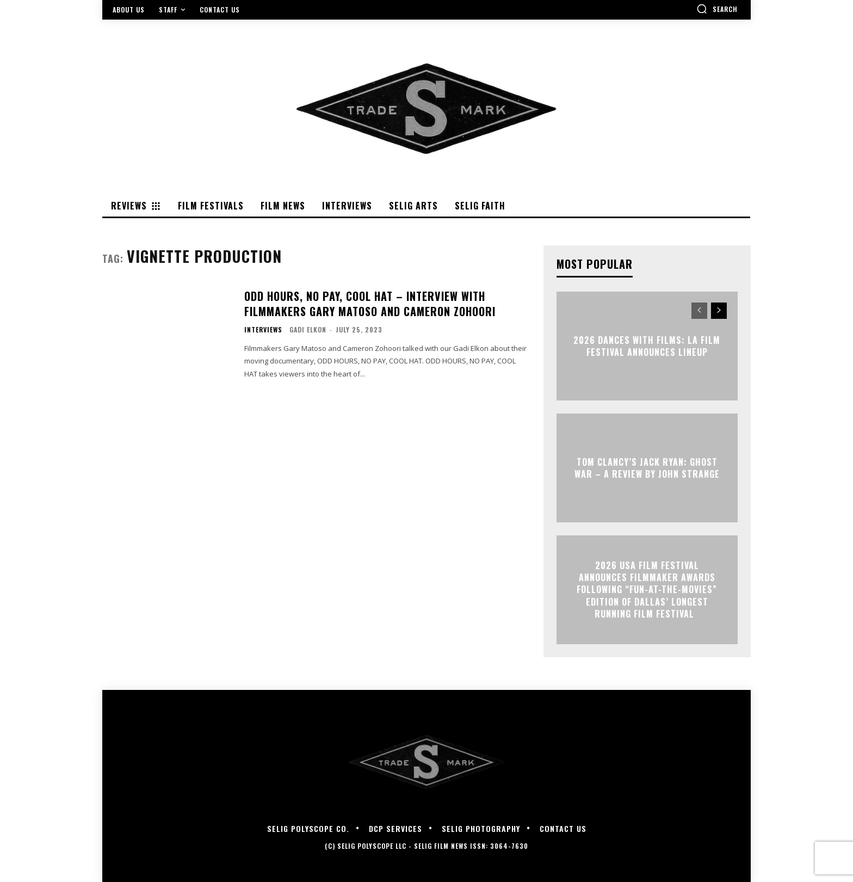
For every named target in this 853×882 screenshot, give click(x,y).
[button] (717, 8)
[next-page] (719, 311)
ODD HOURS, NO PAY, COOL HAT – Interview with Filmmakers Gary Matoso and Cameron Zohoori (370, 303)
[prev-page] (699, 311)
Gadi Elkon (307, 329)
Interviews (263, 329)
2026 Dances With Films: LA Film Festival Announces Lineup (646, 345)
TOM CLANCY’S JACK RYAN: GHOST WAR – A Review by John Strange (647, 467)
